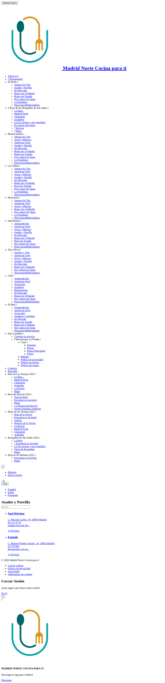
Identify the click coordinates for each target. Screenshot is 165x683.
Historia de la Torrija (25, 423)
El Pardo (13, 82)
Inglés (11, 492)
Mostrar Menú (10, 3)
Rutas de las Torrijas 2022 (22, 411)
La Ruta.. (19, 110)
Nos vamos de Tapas (24, 99)
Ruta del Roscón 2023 (20, 394)
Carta (24, 342)
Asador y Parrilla (23, 87)
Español (12, 489)
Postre (30, 353)
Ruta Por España (22, 186)
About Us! (13, 76)
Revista (19, 128)
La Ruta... (19, 377)
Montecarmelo (16, 134)
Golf (11, 275)
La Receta (19, 388)
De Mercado (20, 90)
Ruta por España (22, 241)
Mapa (18, 131)
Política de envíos (30, 362)
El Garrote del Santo (24, 125)
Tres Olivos (14, 249)
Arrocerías (19, 284)
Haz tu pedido (16, 333)
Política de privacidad (32, 359)
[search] (15, 507)
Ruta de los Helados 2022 (22, 455)
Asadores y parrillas (24, 316)
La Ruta (18, 440)
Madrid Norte (21, 113)
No (3, 593)
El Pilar (12, 304)
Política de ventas (30, 365)
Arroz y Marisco (22, 139)
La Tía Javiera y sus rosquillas (29, 122)
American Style (22, 142)
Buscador (12, 371)
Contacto (12, 368)
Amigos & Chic (22, 84)
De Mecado (20, 319)
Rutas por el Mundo (24, 93)
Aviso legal (13, 571)
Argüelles (19, 119)
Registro (12, 472)
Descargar (6, 680)
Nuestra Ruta (21, 397)
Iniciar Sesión (15, 475)
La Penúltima (21, 160)
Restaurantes (15, 79)
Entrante (31, 345)
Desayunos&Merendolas (27, 105)
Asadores (19, 287)
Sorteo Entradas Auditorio (27, 408)
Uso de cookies (16, 565)
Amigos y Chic (22, 252)
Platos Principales (36, 351)
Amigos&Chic (21, 223)
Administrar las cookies (20, 574)
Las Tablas (14, 165)
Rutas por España (23, 96)
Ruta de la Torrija (23, 414)
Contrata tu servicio (24, 336)
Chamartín (19, 116)
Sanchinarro (15, 220)
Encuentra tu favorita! (25, 417)
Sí (6, 593)
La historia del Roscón (25, 405)
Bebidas (25, 356)
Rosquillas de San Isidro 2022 (24, 437)
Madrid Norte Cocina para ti (63, 68)
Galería (18, 420)
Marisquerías (21, 290)
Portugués (13, 495)
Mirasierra (14, 197)
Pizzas (30, 348)
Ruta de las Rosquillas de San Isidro (28, 108)
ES (5, 484)
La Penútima (20, 102)
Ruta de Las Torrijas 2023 (22, 374)
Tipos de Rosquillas (24, 449)
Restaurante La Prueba (27, 339)
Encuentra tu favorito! (25, 400)
